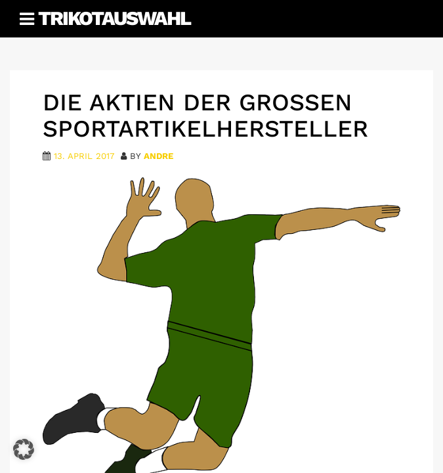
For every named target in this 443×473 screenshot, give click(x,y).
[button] (23, 449)
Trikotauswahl (114, 18)
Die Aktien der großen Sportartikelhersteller (205, 116)
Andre (158, 156)
